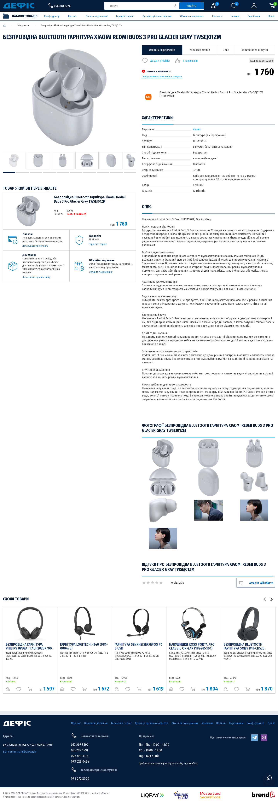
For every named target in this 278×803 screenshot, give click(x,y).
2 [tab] (22, 172)
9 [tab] (116, 172)
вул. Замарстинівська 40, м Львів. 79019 (28, 744)
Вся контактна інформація (19, 751)
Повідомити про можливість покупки (162, 76)
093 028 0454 (80, 761)
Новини (235, 16)
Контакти (217, 16)
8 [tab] (103, 172)
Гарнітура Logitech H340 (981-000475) (84, 646)
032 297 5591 (79, 750)
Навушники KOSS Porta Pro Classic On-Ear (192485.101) (192, 646)
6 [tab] (76, 172)
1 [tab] (9, 172)
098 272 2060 (80, 778)
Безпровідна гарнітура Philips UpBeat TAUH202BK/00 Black (29, 648)
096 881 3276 (80, 756)
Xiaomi (197, 129)
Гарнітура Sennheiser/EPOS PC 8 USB (139, 646)
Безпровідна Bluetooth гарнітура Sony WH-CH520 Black (244, 648)
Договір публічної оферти (157, 16)
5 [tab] (63, 172)
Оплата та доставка (96, 16)
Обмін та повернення (192, 16)
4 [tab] (49, 172)
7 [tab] (89, 172)
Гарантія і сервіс (125, 16)
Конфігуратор (52, 16)
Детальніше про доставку (36, 277)
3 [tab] (36, 172)
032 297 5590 (80, 745)
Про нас (72, 16)
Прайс (272, 16)
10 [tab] (130, 172)
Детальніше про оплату (35, 245)
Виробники (254, 16)
